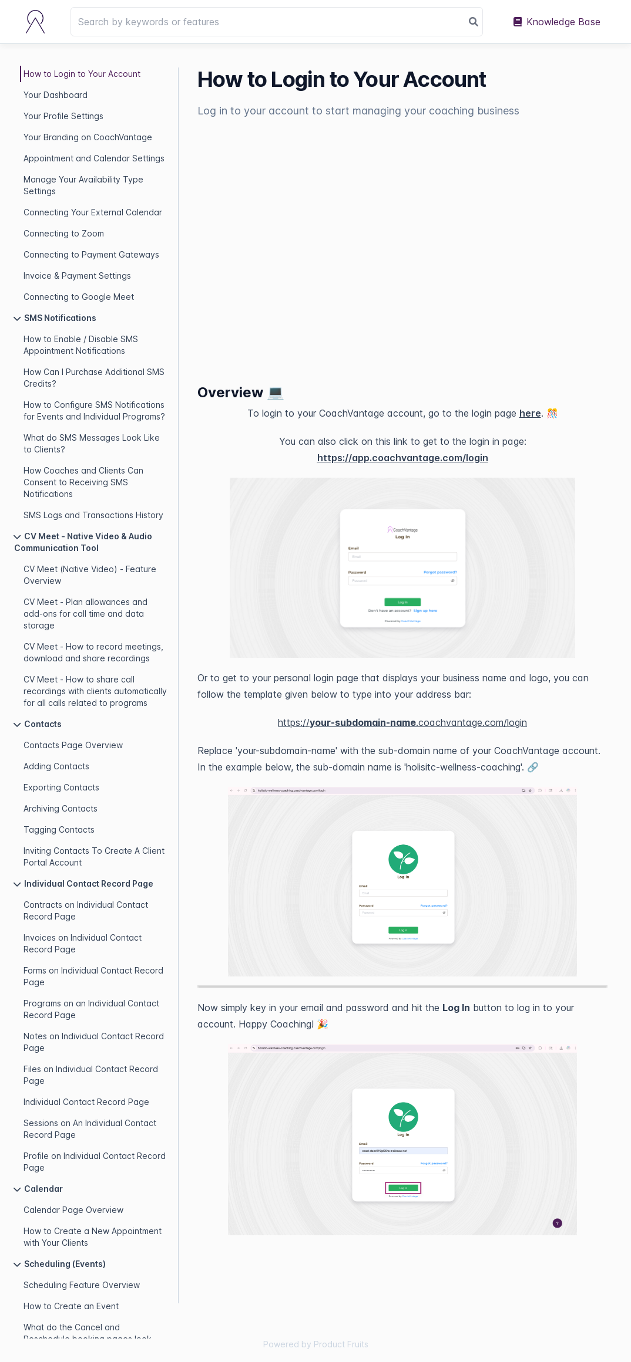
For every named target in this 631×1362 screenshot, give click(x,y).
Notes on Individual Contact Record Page (94, 1042)
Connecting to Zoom (64, 233)
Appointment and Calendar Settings (94, 158)
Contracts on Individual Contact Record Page (86, 910)
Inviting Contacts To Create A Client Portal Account (94, 856)
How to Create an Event (71, 1306)
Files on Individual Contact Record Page (91, 1075)
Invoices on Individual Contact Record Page (83, 943)
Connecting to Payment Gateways (91, 254)
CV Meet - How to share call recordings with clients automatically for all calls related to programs (95, 691)
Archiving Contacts (61, 808)
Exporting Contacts (61, 787)
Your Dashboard (56, 95)
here (530, 413)
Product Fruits (341, 1344)
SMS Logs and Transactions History (93, 515)
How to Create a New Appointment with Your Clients (93, 1237)
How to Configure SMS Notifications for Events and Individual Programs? (94, 410)
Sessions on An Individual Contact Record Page (90, 1129)
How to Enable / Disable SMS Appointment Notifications (81, 345)
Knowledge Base (556, 22)
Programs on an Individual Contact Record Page (91, 1009)
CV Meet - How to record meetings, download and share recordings (93, 652)
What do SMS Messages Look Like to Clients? (92, 443)
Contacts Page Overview (73, 745)
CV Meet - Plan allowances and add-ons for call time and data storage (85, 613)
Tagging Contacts (59, 829)
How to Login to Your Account (82, 74)
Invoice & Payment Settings (77, 275)
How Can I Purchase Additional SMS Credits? (94, 377)
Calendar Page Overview (73, 1210)
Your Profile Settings (63, 116)
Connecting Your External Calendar (93, 212)
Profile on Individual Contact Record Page (95, 1161)
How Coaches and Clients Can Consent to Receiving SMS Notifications (83, 482)
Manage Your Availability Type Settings (83, 185)
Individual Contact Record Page (86, 1102)
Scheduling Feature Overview (82, 1285)
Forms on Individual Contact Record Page (93, 976)
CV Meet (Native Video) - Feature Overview (90, 575)
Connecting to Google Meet (79, 297)
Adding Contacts (56, 766)
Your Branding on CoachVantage (88, 137)
